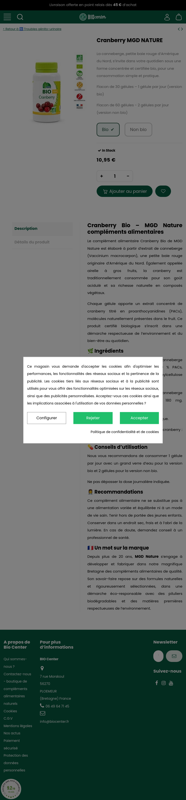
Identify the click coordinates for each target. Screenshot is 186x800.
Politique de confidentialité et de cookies (125, 431)
